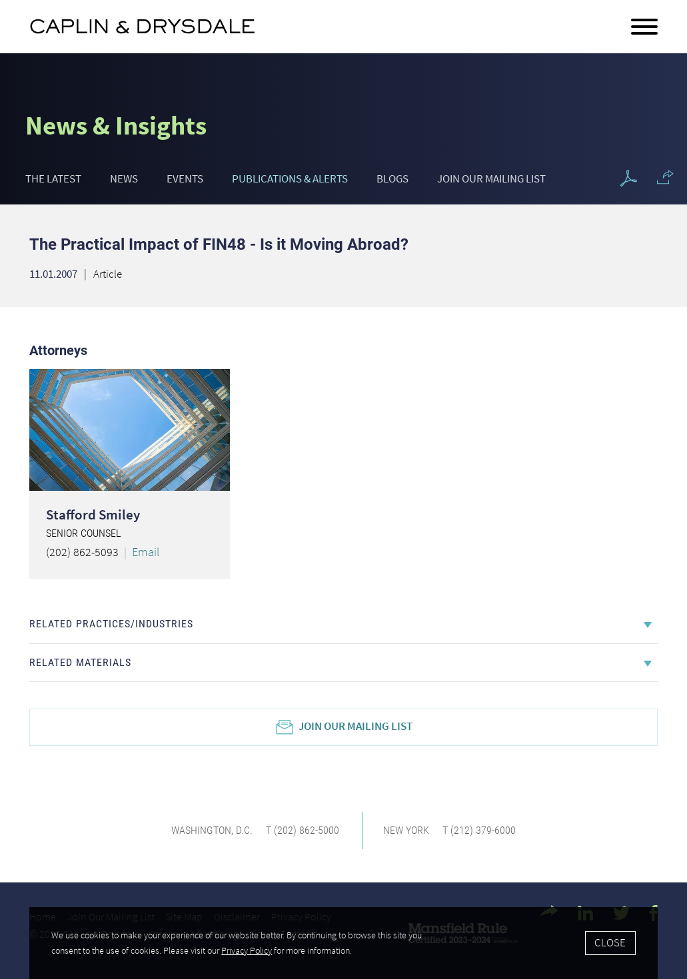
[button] (665, 177)
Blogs (392, 179)
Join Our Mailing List (491, 179)
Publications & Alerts (290, 179)
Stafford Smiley (93, 514)
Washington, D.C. (212, 830)
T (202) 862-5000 (302, 830)
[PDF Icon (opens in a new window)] (628, 179)
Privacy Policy (246, 950)
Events (185, 179)
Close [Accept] (610, 942)
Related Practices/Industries (111, 623)
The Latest (53, 179)
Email (145, 551)
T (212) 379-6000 (479, 830)
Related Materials (80, 662)
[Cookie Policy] (343, 943)
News (124, 179)
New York (406, 830)
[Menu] (644, 27)
